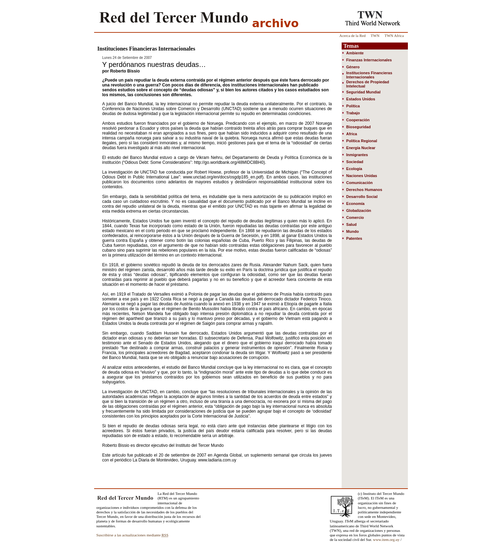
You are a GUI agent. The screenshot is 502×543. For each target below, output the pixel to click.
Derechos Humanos (364, 190)
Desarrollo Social (362, 196)
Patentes (354, 238)
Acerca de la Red (352, 35)
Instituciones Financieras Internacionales (369, 75)
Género (353, 67)
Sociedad (354, 162)
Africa (351, 134)
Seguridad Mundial (363, 92)
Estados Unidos (360, 99)
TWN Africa (394, 35)
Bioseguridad (358, 127)
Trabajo (353, 113)
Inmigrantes (357, 155)
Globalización (358, 210)
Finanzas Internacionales (369, 60)
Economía (355, 203)
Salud (351, 224)
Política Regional (361, 141)
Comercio (355, 217)
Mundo (352, 231)
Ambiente (355, 53)
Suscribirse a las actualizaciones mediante (132, 535)
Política (353, 106)
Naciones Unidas (361, 176)
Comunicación (359, 183)
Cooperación (358, 120)
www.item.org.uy (386, 539)
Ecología (354, 169)
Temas (351, 46)
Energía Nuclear (360, 148)
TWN (375, 35)
